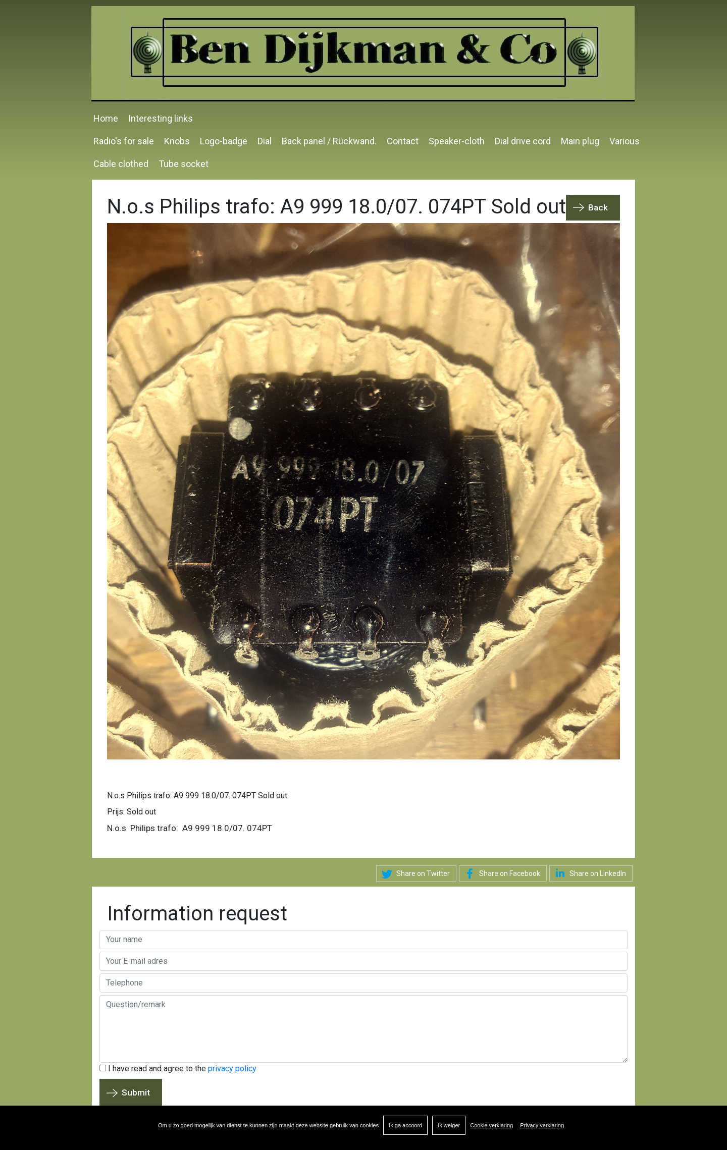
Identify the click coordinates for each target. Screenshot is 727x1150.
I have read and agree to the (177, 1068)
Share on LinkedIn (589, 873)
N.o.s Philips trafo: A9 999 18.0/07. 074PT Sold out (197, 795)
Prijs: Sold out (131, 811)
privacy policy (232, 1068)
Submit (136, 1092)
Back (598, 207)
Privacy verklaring (542, 1125)
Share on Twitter (414, 874)
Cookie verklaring (491, 1125)
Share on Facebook (500, 874)
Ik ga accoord (405, 1125)
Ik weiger (449, 1125)
